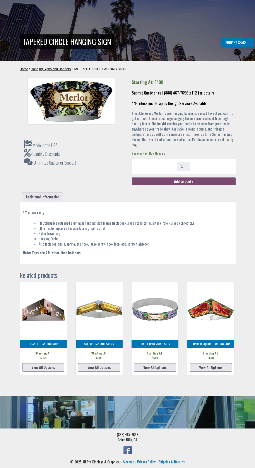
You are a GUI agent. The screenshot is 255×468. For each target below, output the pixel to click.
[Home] (45, 20)
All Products (153, 35)
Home (64, 35)
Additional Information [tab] (42, 197)
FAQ (204, 35)
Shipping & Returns (172, 462)
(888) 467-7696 (222, 35)
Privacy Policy (146, 462)
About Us (175, 35)
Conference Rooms (124, 35)
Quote (191, 35)
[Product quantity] (183, 166)
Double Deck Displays (89, 35)
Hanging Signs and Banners (51, 69)
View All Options (43, 367)
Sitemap (128, 462)
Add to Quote (183, 181)
